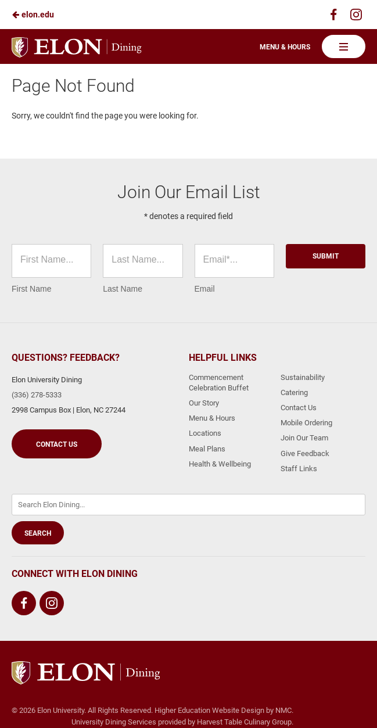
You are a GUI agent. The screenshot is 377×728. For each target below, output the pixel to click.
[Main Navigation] (343, 46)
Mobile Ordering (306, 422)
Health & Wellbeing (220, 464)
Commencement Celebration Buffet (219, 382)
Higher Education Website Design (209, 710)
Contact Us (56, 444)
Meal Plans (207, 448)
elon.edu (33, 14)
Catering (294, 392)
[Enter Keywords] (188, 504)
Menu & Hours (285, 47)
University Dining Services (113, 722)
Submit (326, 256)
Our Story (204, 403)
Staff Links (299, 468)
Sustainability (303, 377)
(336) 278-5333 (37, 394)
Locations (205, 433)
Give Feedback (305, 453)
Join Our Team (304, 437)
